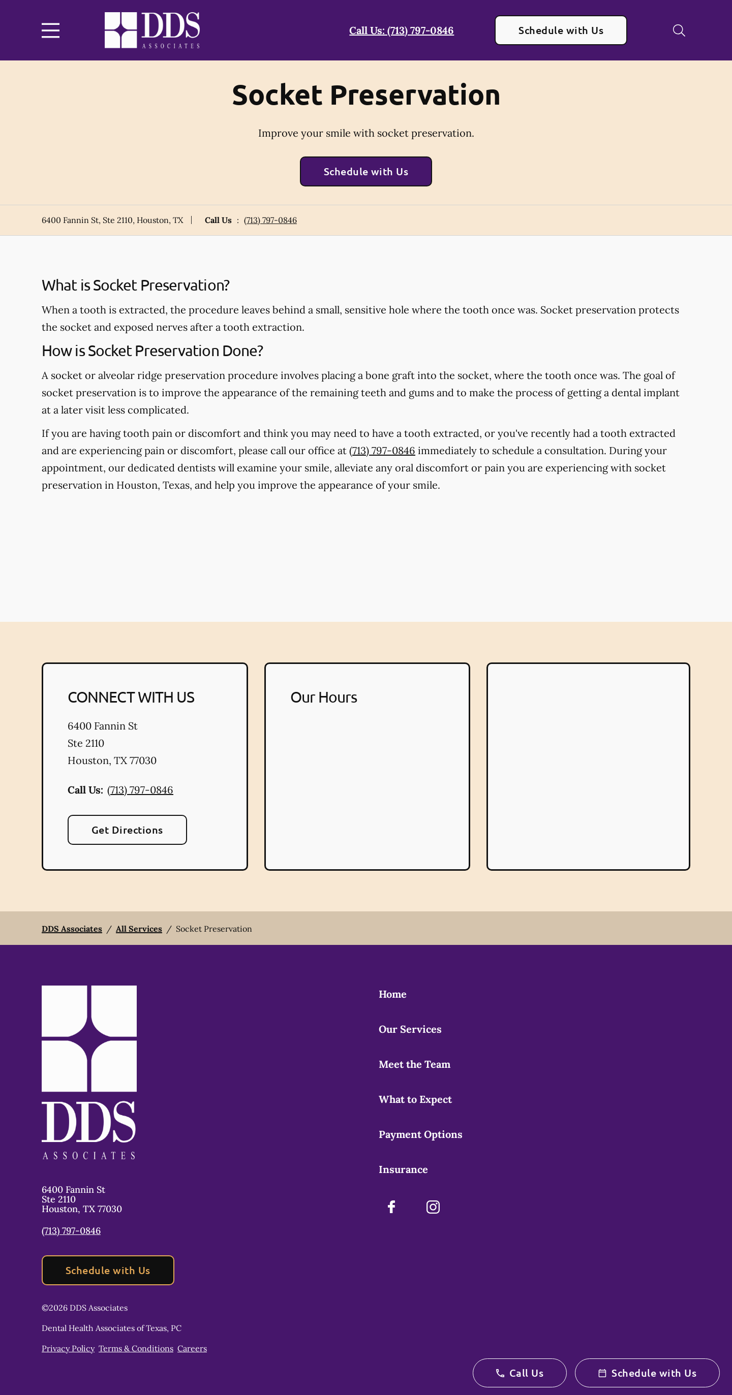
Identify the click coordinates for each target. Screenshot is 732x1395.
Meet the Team (414, 1064)
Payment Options (421, 1134)
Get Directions (127, 829)
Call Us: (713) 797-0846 (401, 30)
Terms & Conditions (136, 1348)
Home (393, 994)
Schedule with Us (560, 30)
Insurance (403, 1169)
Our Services (410, 1029)
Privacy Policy (68, 1348)
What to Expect (415, 1099)
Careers (192, 1348)
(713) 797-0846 (270, 220)
